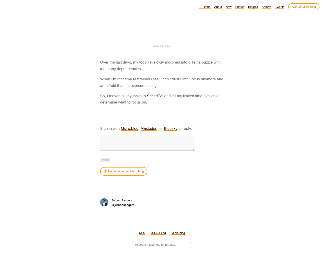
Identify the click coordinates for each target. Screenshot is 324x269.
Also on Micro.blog (304, 7)
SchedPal (155, 96)
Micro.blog (129, 128)
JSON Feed (158, 235)
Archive (266, 7)
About (218, 7)
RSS (142, 235)
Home (204, 7)
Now (229, 7)
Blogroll (253, 7)
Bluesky (171, 128)
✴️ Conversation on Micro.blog (124, 174)
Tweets (279, 7)
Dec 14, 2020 (162, 45)
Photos (239, 7)
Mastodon (149, 128)
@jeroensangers (123, 207)
